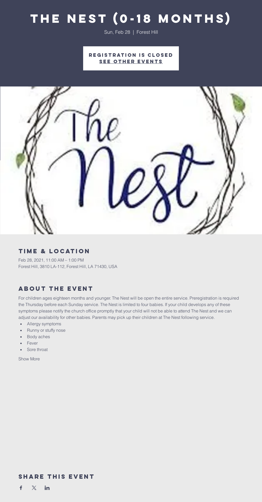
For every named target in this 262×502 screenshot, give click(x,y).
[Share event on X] (34, 488)
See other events (131, 61)
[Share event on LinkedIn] (47, 488)
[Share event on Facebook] (21, 488)
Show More (29, 358)
